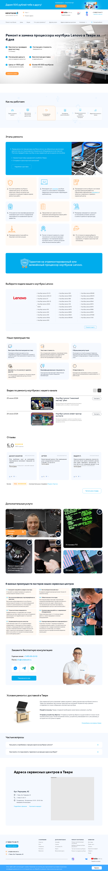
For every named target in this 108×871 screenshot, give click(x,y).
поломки (55, 188)
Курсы (56, 848)
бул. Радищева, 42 (21, 791)
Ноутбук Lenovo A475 (65, 309)
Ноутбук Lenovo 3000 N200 (44, 305)
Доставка (90, 842)
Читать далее (13, 466)
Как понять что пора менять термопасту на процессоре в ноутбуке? (33, 752)
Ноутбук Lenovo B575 (87, 306)
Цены (21, 22)
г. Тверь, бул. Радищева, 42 (15, 854)
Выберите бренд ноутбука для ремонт (78, 846)
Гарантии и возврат (93, 848)
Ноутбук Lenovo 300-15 (44, 301)
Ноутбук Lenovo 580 (65, 298)
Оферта (90, 850)
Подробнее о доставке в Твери (91, 723)
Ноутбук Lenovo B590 (87, 312)
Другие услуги (53, 22)
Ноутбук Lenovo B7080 (87, 315)
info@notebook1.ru (24, 660)
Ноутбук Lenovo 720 (65, 304)
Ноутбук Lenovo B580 (87, 309)
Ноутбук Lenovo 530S (65, 296)
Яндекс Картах (53, 484)
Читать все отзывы (91, 491)
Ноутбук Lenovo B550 (87, 298)
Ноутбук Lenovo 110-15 (44, 293)
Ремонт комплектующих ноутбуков (78, 842)
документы (95, 192)
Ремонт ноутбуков (11, 22)
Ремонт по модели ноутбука (79, 851)
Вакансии (41, 850)
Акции (28, 22)
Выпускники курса (59, 850)
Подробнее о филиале (20, 806)
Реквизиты (41, 846)
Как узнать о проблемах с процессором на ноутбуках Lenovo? (31, 745)
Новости (41, 842)
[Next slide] (99, 390)
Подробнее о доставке (21, 166)
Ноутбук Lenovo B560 (87, 301)
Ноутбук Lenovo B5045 (87, 293)
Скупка (57, 844)
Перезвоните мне (24, 678)
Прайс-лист (91, 844)
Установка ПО (58, 846)
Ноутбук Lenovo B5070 (87, 296)
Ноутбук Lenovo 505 (43, 320)
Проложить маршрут (35, 806)
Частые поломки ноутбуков (78, 848)
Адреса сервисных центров (68, 22)
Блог (40, 844)
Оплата (90, 846)
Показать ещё (90, 327)
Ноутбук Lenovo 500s (44, 317)
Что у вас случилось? (40, 22)
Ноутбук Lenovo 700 (65, 301)
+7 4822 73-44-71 (97, 12)
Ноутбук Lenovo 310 (43, 309)
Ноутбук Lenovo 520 (65, 293)
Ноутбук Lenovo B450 (65, 312)
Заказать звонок (97, 14)
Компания (82, 22)
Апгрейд (57, 842)
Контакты (41, 848)
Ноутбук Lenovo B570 (87, 304)
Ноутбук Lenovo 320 (43, 312)
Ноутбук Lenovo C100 (87, 317)
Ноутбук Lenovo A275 (65, 306)
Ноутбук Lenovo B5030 (66, 317)
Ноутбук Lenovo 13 (43, 298)
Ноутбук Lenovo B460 (65, 315)
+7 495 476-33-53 (30, 656)
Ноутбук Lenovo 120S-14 (44, 296)
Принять (96, 868)
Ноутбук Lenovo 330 (43, 315)
